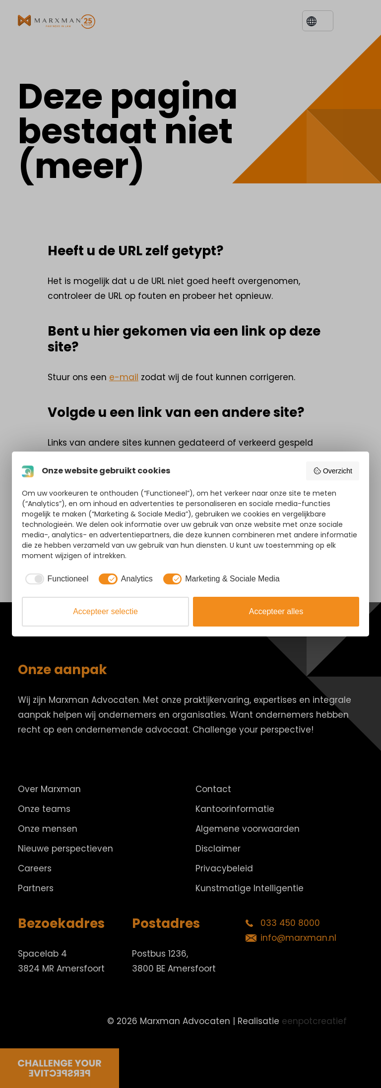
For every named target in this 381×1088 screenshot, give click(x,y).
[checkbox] (55, 579)
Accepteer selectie (105, 611)
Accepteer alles (276, 611)
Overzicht (332, 470)
